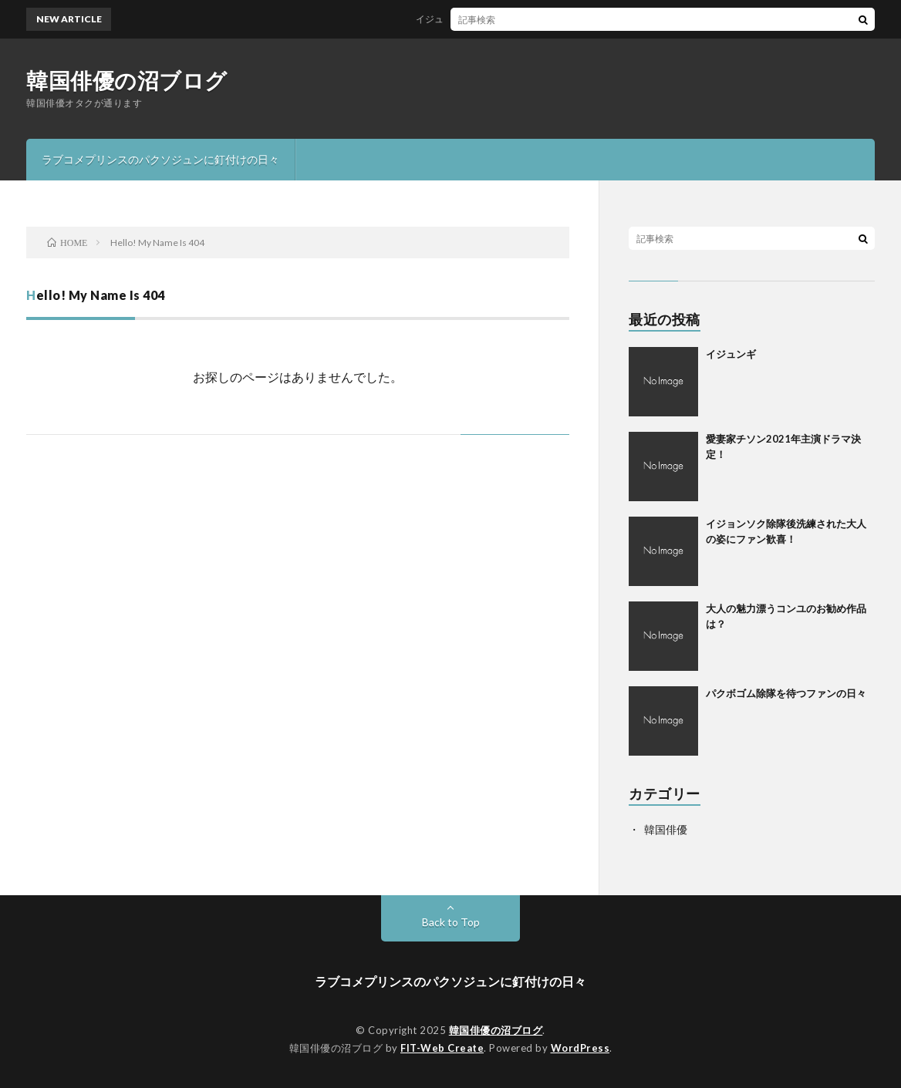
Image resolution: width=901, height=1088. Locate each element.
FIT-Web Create (442, 1048)
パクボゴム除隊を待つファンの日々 (786, 693)
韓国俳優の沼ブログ (127, 80)
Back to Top (451, 921)
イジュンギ (443, 19)
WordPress (580, 1048)
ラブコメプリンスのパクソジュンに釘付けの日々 (160, 159)
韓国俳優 (665, 829)
